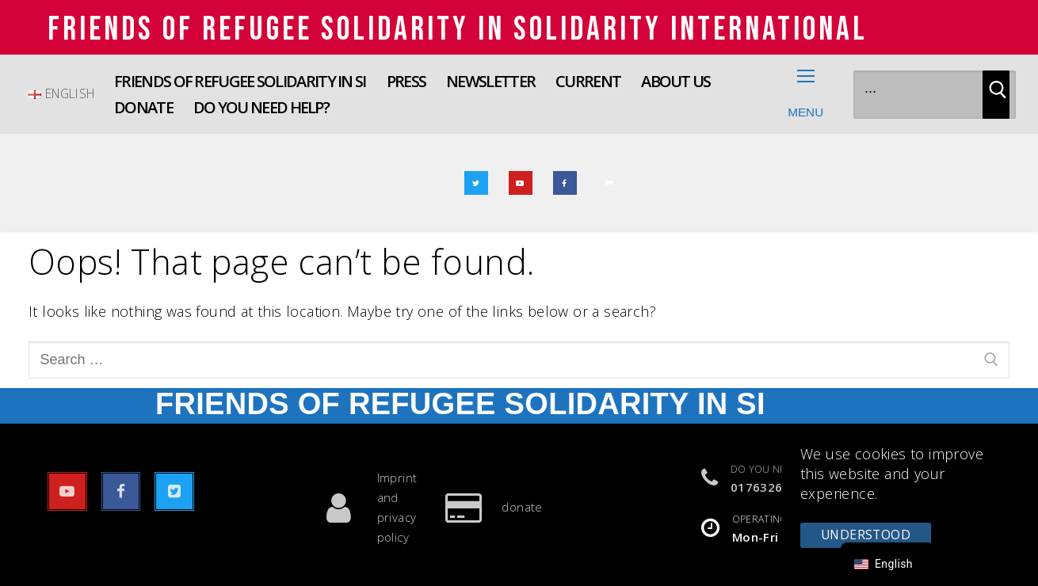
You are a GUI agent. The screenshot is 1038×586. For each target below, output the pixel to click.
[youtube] (520, 183)
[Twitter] (476, 183)
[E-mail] (609, 183)
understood (865, 534)
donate (485, 508)
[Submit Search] (996, 94)
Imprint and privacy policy (361, 507)
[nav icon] (805, 94)
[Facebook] (565, 183)
